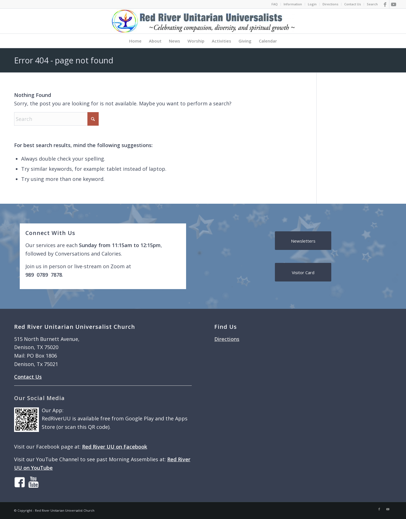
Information (293, 4)
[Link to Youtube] (393, 4)
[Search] (56, 119)
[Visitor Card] (303, 272)
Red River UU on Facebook (114, 446)
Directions (330, 4)
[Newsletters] (303, 240)
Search (372, 4)
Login (312, 4)
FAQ (275, 4)
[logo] (203, 21)
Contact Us (352, 4)
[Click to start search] (93, 119)
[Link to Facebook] (385, 4)
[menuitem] (275, 4)
